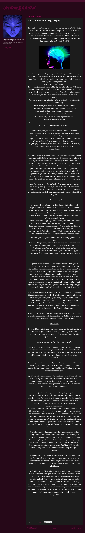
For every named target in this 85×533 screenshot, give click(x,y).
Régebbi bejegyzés (76, 528)
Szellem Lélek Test (19, 8)
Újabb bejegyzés (32, 528)
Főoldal (54, 528)
